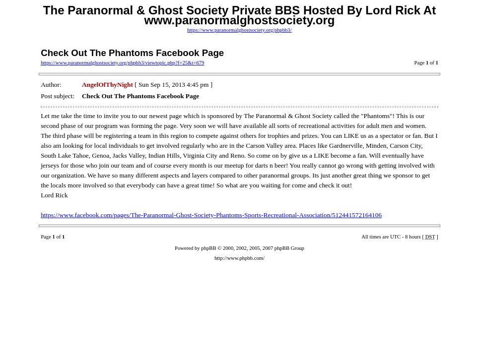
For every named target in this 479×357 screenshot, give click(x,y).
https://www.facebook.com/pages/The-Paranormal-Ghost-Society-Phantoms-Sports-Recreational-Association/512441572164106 (211, 215)
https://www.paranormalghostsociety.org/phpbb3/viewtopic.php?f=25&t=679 (122, 62)
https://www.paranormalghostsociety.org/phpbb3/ (239, 30)
